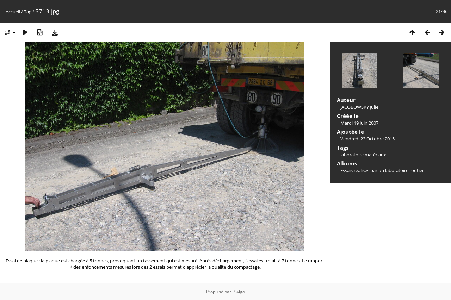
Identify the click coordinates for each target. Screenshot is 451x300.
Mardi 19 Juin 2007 (359, 123)
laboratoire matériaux (363, 154)
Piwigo (238, 292)
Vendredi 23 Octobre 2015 (367, 139)
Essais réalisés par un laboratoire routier (382, 170)
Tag (27, 11)
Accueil (13, 11)
